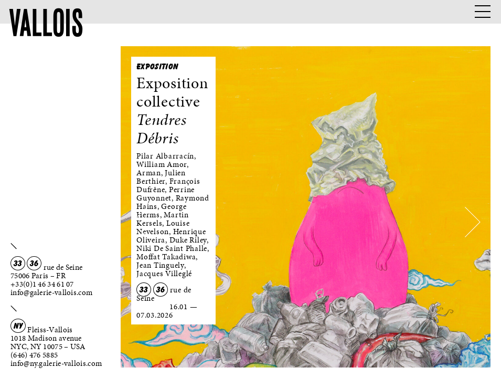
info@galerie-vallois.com (51, 292)
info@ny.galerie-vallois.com (56, 363)
